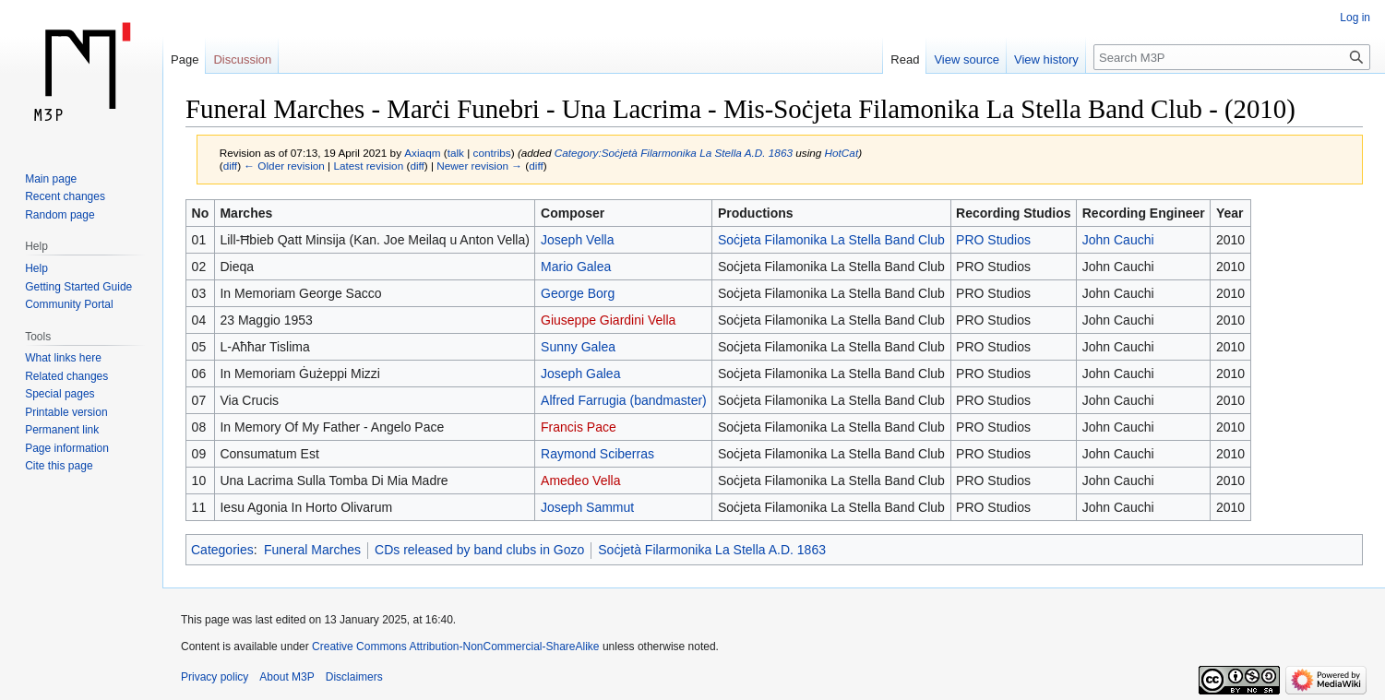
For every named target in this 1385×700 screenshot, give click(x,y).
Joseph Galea (580, 373)
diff (230, 166)
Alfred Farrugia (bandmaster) (624, 400)
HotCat (842, 153)
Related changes (66, 376)
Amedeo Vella (580, 480)
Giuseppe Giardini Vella (608, 320)
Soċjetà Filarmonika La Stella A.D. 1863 (712, 549)
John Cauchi (1118, 239)
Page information (67, 448)
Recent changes (65, 196)
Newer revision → (479, 166)
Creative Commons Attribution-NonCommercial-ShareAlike (455, 646)
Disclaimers (354, 676)
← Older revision (284, 166)
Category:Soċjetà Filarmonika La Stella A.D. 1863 (674, 153)
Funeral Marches (312, 549)
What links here (63, 357)
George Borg (578, 293)
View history (1046, 59)
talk (456, 153)
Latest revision (368, 166)
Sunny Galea (578, 346)
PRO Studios (993, 239)
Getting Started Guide (78, 286)
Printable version (66, 412)
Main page (51, 178)
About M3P (286, 676)
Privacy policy (214, 676)
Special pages (59, 393)
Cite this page (58, 465)
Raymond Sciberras (597, 453)
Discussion (242, 59)
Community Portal (69, 304)
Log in (1355, 17)
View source (966, 59)
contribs (492, 153)
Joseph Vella (577, 239)
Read (904, 59)
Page (184, 59)
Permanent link (62, 429)
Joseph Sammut (587, 507)
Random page (59, 214)
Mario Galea (576, 266)
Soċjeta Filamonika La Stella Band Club (831, 239)
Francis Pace (578, 427)
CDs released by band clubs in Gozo (479, 549)
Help (36, 268)
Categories (222, 549)
